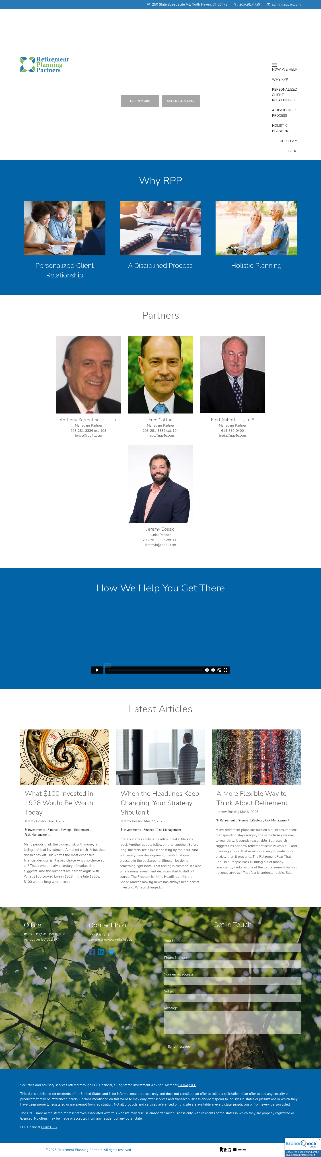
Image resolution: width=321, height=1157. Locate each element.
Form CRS (49, 1127)
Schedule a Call (181, 101)
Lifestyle (256, 820)
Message (187, 1008)
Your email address (195, 974)
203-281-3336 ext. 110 (161, 540)
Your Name (189, 941)
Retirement (81, 830)
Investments (36, 830)
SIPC (192, 1085)
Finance (53, 830)
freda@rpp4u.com (232, 435)
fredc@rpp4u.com (160, 435)
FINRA (183, 1085)
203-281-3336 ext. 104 (161, 430)
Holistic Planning (256, 265)
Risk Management (37, 835)
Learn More (140, 101)
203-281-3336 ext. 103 (88, 430)
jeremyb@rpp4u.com (160, 545)
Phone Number (192, 958)
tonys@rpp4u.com (88, 435)
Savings (66, 830)
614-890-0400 (232, 430)
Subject (186, 991)
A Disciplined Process (160, 265)
